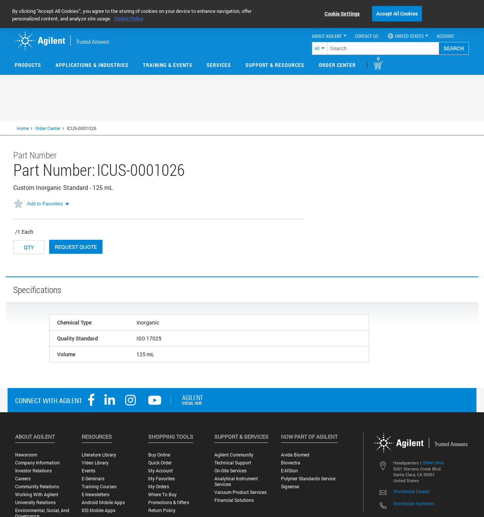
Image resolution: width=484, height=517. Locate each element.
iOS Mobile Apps (98, 510)
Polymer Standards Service (308, 478)
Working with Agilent (36, 494)
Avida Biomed (295, 455)
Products (28, 64)
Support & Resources (274, 64)
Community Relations (37, 486)
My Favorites (161, 478)
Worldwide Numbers (413, 503)
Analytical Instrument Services (236, 481)
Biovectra (290, 463)
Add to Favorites (45, 203)
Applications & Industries (92, 64)
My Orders (158, 486)
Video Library (95, 463)
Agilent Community (233, 455)
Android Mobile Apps (103, 502)
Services (218, 64)
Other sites (433, 463)
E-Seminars (93, 478)
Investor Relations (33, 471)
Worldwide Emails (411, 491)
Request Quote (76, 246)
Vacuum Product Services (240, 492)
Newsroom (26, 455)
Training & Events (167, 64)
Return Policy (161, 510)
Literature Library (99, 455)
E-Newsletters (95, 494)
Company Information (37, 463)
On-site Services (230, 471)
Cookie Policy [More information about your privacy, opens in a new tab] (128, 18)
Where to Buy (162, 494)
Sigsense (290, 486)
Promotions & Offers (168, 502)
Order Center (337, 64)
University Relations (35, 502)
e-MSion (289, 471)
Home (23, 128)
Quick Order (160, 463)
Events (88, 471)
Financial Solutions (234, 500)
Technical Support (232, 463)
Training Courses (99, 486)
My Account (160, 471)
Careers (23, 478)
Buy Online (159, 455)
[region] (242, 14)
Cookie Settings (342, 13)
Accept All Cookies (396, 13)
